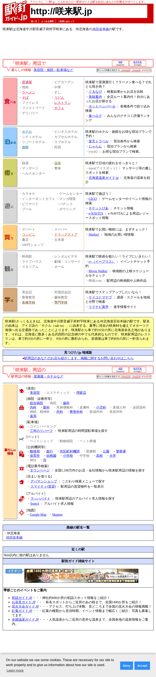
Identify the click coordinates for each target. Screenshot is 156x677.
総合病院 (36, 403)
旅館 (25, 147)
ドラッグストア (65, 234)
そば (25, 97)
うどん (59, 97)
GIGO (93, 199)
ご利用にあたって (66, 21)
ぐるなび (95, 91)
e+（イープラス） (102, 261)
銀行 (49, 451)
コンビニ (28, 234)
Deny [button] (126, 665)
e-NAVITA (96, 213)
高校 (99, 455)
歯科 (66, 403)
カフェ (59, 108)
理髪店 (81, 392)
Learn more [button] (15, 670)
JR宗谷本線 (100, 29)
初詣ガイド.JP (22, 598)
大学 (112, 455)
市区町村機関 (70, 451)
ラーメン (28, 92)
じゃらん (95, 146)
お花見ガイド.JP (24, 602)
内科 (33, 407)
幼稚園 (51, 455)
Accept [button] (142, 665)
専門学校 (61, 302)
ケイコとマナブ (100, 297)
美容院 (35, 392)
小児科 (101, 407)
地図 (120, 62)
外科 (59, 411)
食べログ (95, 116)
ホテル (27, 131)
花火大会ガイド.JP (25, 606)
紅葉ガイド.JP (22, 611)
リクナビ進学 (99, 307)
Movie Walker (98, 271)
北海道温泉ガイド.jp (104, 177)
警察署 (121, 451)
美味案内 (95, 97)
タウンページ (40, 470)
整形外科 (76, 411)
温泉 (57, 163)
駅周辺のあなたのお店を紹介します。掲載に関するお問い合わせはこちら (79, 358)
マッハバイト (40, 498)
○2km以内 (136, 70)
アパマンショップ (43, 481)
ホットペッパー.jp (102, 106)
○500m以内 (125, 70)
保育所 (35, 455)
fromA (34, 503)
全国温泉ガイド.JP (25, 619)
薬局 (33, 416)
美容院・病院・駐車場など (53, 70)
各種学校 (28, 302)
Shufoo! (94, 234)
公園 (106, 451)
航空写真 (137, 62)
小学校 (68, 455)
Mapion (57, 514)
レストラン (62, 103)
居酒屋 (27, 82)
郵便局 (35, 451)
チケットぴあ (99, 208)
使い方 (34, 21)
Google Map (38, 514)
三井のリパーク (41, 430)
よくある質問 (47, 21)
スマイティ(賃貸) (43, 486)
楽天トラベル (99, 141)
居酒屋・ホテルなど (48, 376)
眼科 (46, 407)
